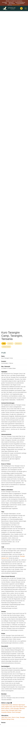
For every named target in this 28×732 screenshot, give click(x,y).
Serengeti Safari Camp (15, 710)
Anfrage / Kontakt (6, 346)
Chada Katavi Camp (6, 704)
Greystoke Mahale (6, 712)
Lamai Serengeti (14, 708)
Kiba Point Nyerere (18, 706)
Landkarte (10, 343)
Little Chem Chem (6, 717)
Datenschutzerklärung (20, 2)
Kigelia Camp (8, 706)
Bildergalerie (18, 343)
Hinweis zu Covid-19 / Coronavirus (14, 1)
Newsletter (4, 2)
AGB (6, 3)
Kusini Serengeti (16, 712)
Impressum (11, 2)
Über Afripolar (12, 3)
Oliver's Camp (15, 717)
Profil (4, 343)
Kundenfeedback (20, 3)
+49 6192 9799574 (16, 4)
